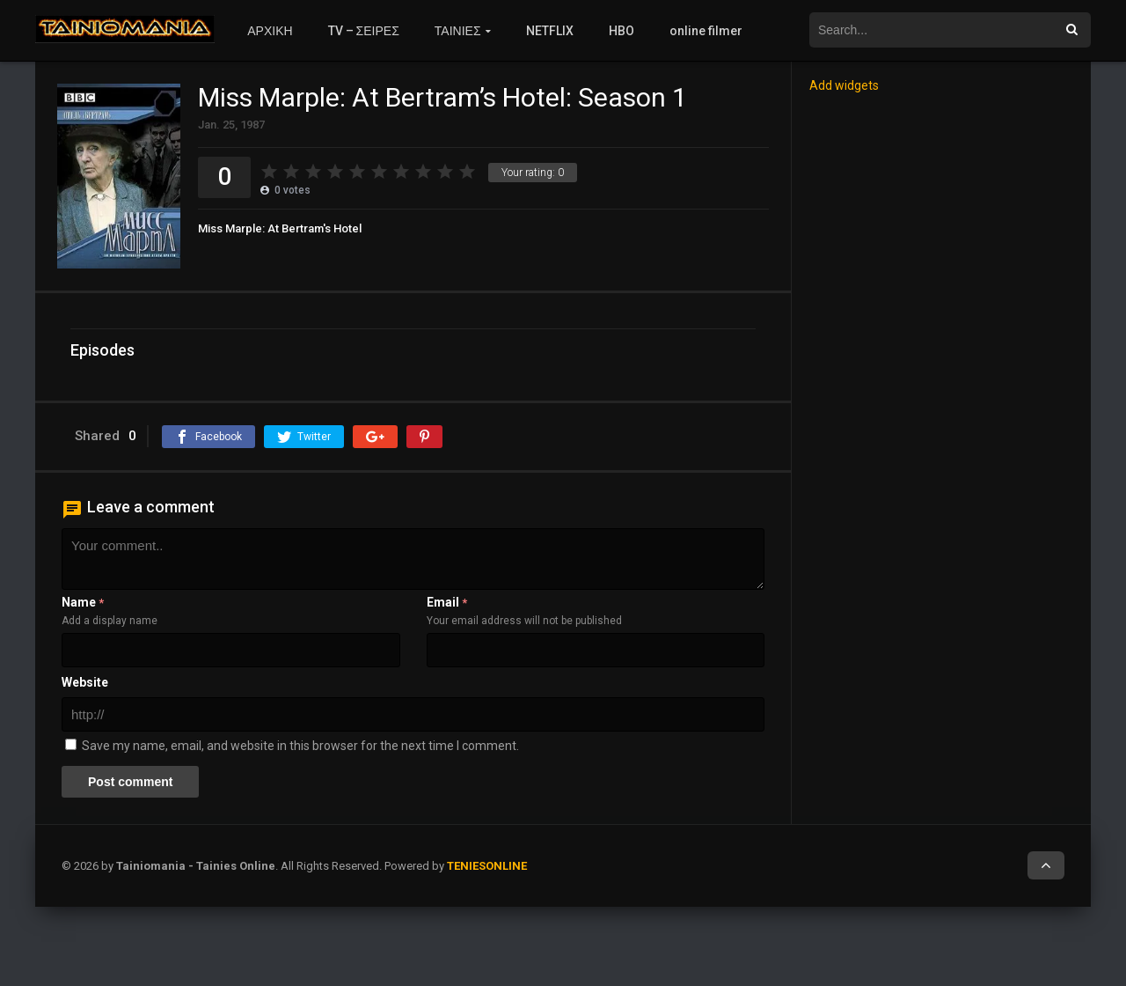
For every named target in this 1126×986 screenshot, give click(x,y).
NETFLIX (550, 31)
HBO (621, 31)
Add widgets (844, 85)
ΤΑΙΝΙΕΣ (458, 31)
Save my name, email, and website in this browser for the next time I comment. (300, 746)
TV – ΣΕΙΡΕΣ (363, 31)
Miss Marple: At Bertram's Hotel (280, 228)
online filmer (705, 31)
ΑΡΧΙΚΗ (269, 31)
